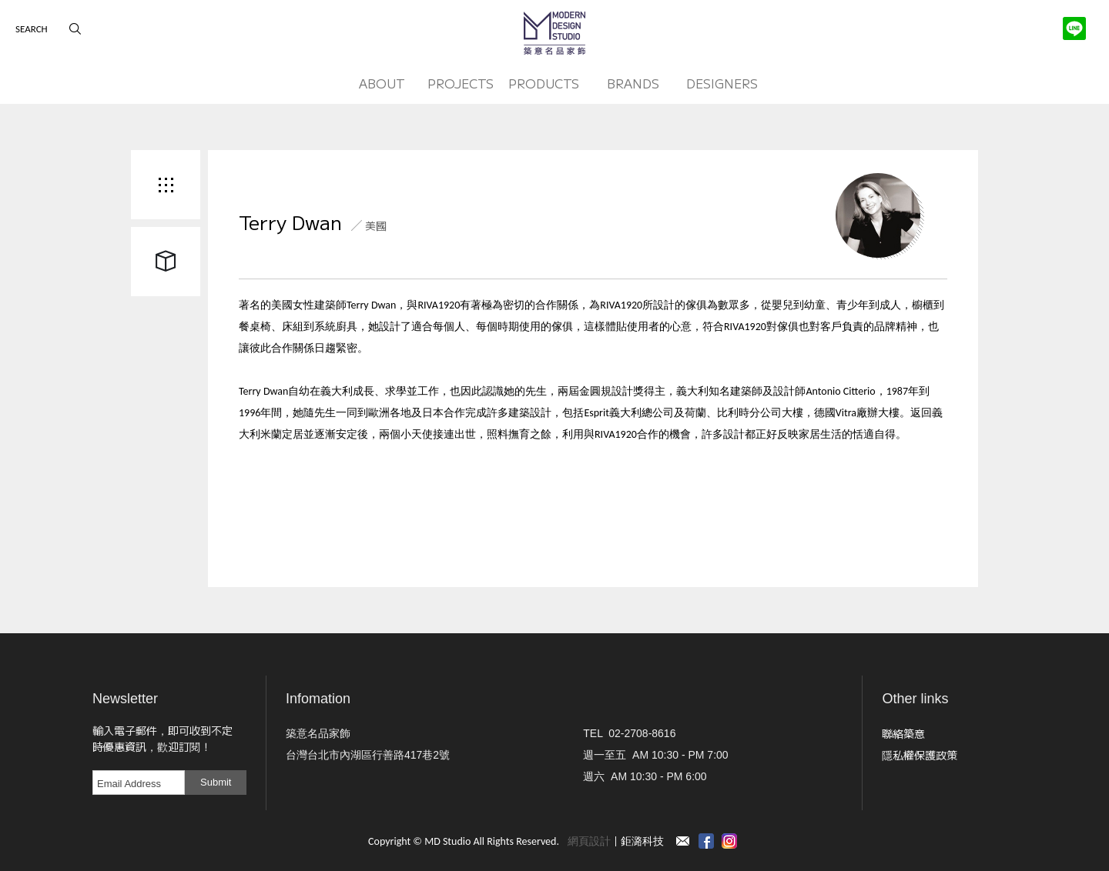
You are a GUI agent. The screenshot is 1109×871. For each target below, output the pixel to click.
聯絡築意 (903, 733)
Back (165, 184)
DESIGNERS (722, 83)
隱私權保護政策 (919, 755)
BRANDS (633, 83)
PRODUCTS (543, 83)
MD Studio (554, 33)
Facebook (706, 841)
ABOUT (382, 83)
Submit (215, 782)
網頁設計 (589, 841)
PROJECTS (460, 83)
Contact (683, 841)
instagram (729, 841)
